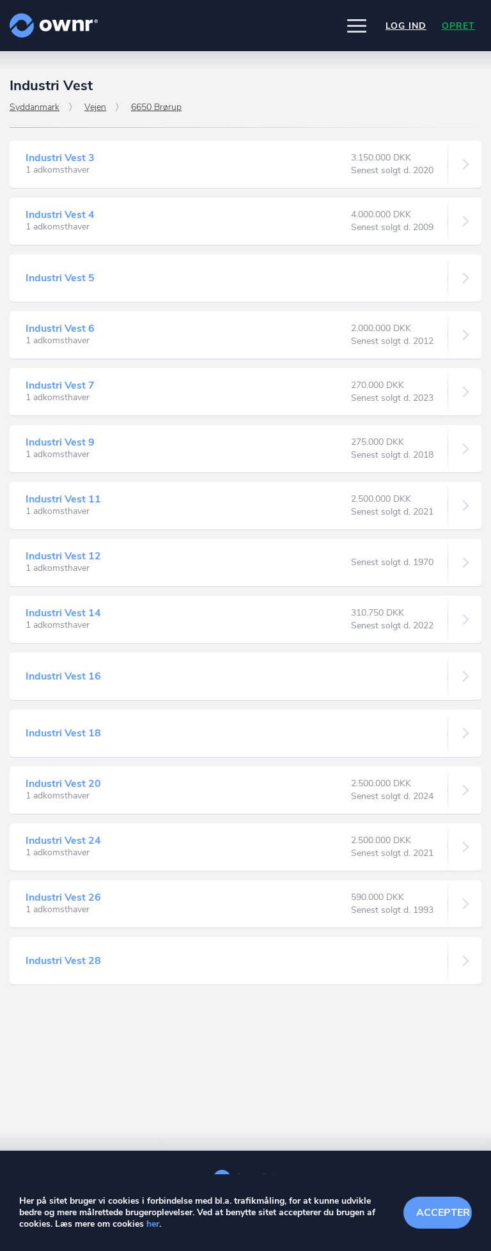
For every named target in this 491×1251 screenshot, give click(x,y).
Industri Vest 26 (63, 897)
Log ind (406, 26)
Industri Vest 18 (63, 733)
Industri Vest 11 (63, 499)
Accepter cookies (444, 1213)
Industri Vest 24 (63, 841)
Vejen (95, 107)
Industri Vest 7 (60, 385)
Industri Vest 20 (63, 784)
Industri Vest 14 (63, 613)
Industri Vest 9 (60, 442)
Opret (458, 26)
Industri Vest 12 (63, 556)
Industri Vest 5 (60, 278)
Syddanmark (34, 107)
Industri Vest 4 (60, 215)
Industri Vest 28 (63, 961)
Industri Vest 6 (60, 329)
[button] (356, 26)
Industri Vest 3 (60, 158)
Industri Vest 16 (63, 676)
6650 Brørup (156, 107)
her (152, 1224)
